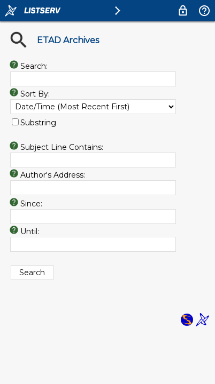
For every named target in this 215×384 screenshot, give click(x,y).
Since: (31, 204)
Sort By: (35, 94)
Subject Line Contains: (61, 147)
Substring (38, 122)
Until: (29, 231)
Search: (34, 66)
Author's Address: (52, 175)
